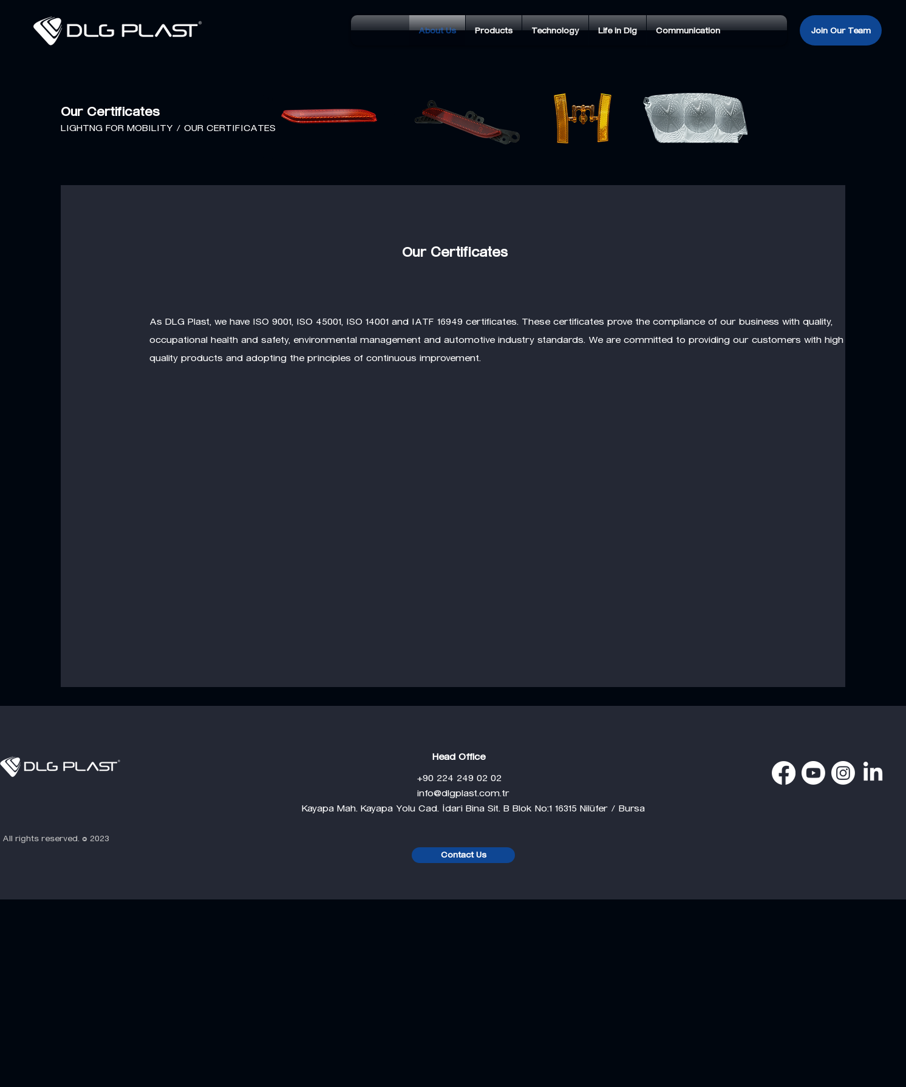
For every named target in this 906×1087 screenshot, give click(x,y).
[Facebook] (783, 773)
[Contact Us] (463, 855)
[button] (494, 30)
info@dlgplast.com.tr (405, 793)
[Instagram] (843, 773)
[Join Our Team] (841, 30)
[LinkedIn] (873, 773)
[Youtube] (813, 773)
